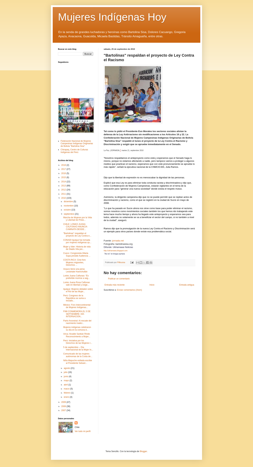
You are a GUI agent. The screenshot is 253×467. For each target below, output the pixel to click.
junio (66, 376)
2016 (64, 173)
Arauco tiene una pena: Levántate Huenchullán (75, 270)
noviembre (69, 205)
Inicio (152, 285)
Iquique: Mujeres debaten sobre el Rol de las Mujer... (78, 290)
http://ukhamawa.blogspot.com (116, 251)
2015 (64, 177)
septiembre (69, 214)
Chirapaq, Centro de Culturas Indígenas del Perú (74, 150)
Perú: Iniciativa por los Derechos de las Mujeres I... (77, 341)
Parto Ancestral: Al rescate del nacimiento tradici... (77, 321)
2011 (64, 194)
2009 (64, 402)
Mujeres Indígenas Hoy (112, 17)
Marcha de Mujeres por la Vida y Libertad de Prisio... (77, 218)
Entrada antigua (186, 285)
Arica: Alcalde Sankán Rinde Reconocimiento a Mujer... (76, 335)
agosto (67, 368)
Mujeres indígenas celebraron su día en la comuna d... (77, 328)
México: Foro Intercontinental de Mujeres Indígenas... (76, 306)
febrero (67, 393)
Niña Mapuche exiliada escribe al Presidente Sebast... (77, 361)
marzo (67, 389)
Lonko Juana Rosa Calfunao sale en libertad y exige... (76, 283)
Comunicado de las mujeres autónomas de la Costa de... (77, 355)
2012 (64, 189)
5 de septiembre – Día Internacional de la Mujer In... (78, 348)
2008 (64, 406)
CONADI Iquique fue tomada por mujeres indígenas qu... (77, 241)
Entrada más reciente (115, 285)
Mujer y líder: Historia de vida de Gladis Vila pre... (76, 247)
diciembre (68, 201)
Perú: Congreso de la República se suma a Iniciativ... (74, 298)
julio (66, 372)
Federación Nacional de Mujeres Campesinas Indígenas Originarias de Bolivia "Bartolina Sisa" (77, 143)
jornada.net (118, 240)
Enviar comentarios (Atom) (129, 290)
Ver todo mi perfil (82, 431)
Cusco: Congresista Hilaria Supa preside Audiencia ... (76, 254)
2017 (64, 169)
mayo (67, 380)
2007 (64, 410)
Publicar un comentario (119, 278)
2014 (64, 181)
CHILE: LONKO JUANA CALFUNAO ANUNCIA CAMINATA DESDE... (75, 227)
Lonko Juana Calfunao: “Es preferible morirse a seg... (76, 276)
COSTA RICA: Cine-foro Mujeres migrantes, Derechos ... (74, 262)
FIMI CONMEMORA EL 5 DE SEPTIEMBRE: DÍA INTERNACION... (76, 314)
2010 (64, 198)
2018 (64, 165)
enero (67, 397)
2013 (64, 185)
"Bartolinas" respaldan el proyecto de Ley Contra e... (77, 234)
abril (66, 384)
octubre (67, 210)
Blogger (143, 451)
